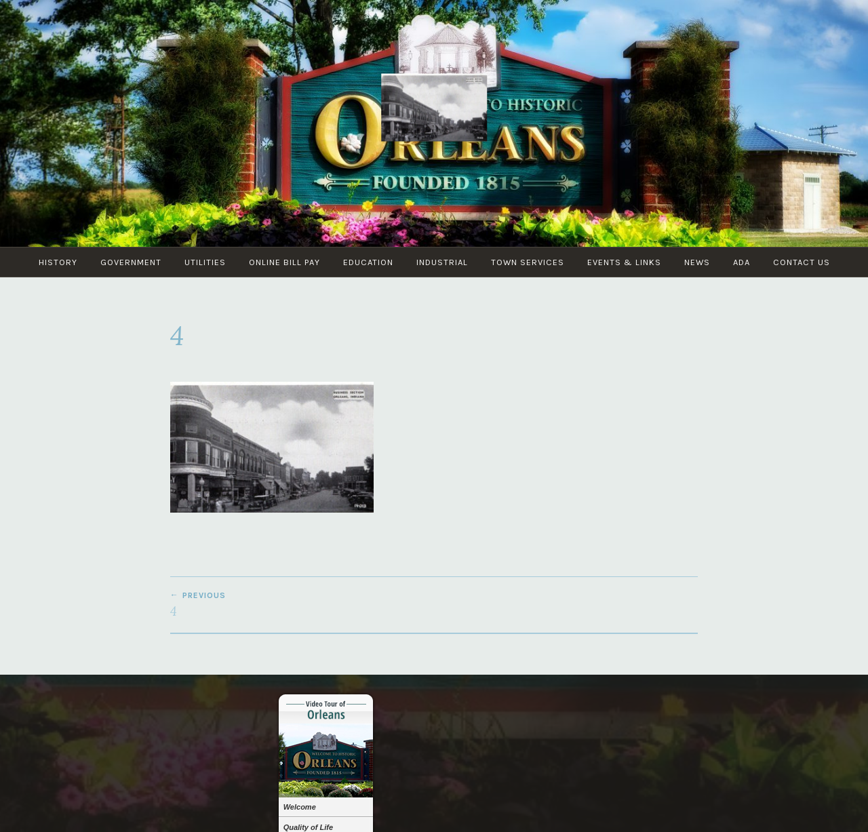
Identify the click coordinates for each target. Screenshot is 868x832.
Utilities (205, 262)
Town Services (527, 262)
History (58, 262)
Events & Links (624, 262)
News (697, 262)
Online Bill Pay (284, 262)
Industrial (442, 262)
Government (130, 262)
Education (368, 262)
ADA (741, 262)
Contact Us (801, 262)
